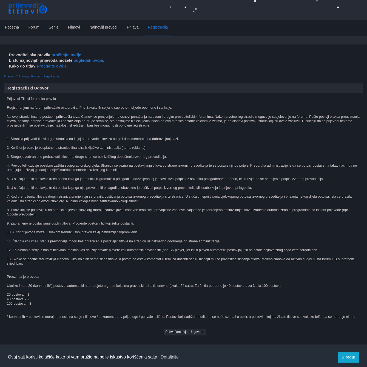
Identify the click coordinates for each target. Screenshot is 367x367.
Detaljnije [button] (170, 357)
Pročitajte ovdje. (52, 66)
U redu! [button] (348, 357)
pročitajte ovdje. (67, 55)
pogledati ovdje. (88, 60)
